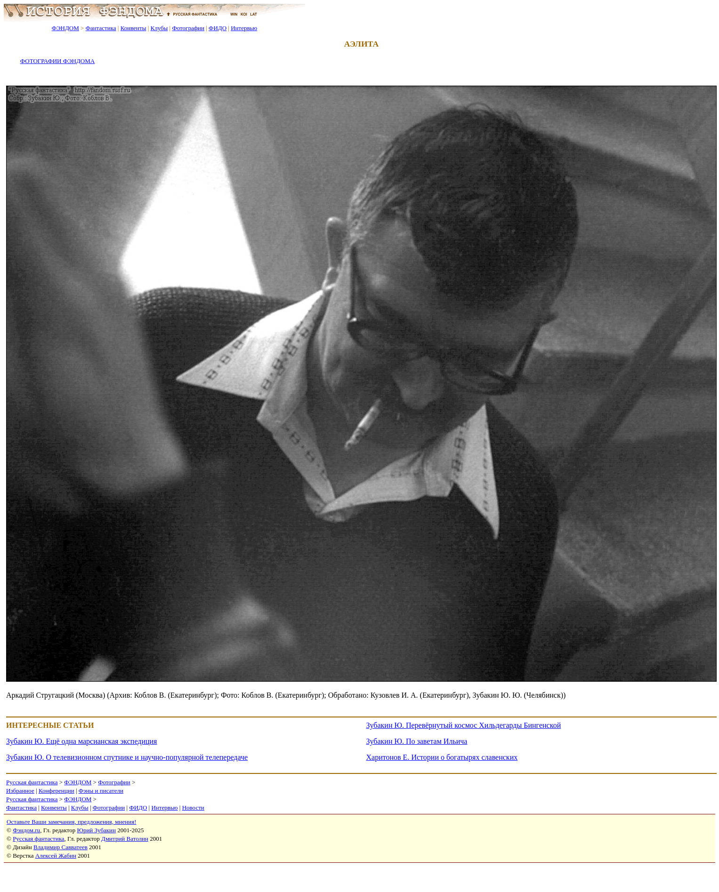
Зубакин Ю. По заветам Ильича (417, 741)
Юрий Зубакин (96, 830)
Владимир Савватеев (60, 847)
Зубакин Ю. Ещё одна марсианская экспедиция (81, 741)
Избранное (20, 790)
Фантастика (101, 28)
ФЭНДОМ (65, 28)
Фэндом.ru (26, 830)
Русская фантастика (31, 782)
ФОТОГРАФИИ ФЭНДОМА (57, 60)
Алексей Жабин (55, 855)
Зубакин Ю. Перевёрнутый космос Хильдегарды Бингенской (463, 725)
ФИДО (217, 28)
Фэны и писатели (101, 790)
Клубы (159, 28)
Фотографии (188, 28)
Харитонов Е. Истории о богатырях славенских (442, 757)
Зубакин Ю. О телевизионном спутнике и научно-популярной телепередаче (127, 757)
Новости (193, 807)
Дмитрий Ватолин (124, 838)
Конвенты (133, 28)
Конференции (56, 790)
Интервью (244, 28)
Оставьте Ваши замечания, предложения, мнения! (71, 821)
